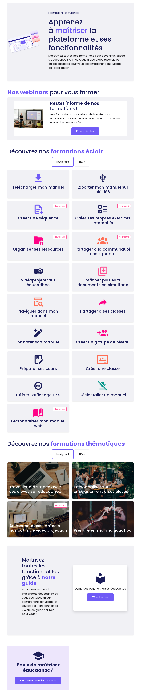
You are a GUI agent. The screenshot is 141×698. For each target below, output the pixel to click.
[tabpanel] (70, 301)
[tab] (63, 162)
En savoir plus (85, 131)
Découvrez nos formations (38, 680)
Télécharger (100, 597)
